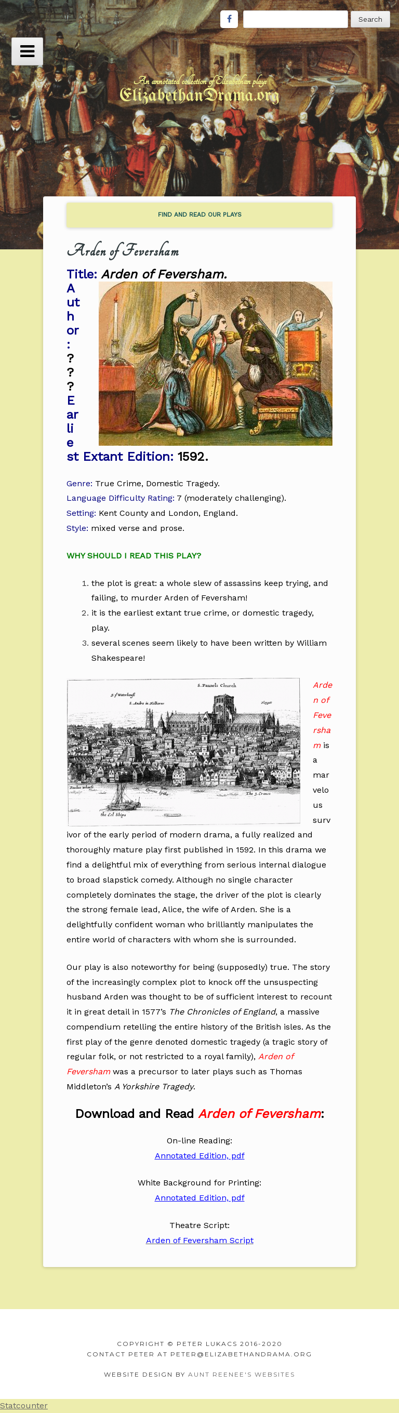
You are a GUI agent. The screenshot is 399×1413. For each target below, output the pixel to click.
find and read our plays (200, 214)
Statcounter (24, 1405)
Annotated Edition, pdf (200, 1156)
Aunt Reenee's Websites (241, 1374)
